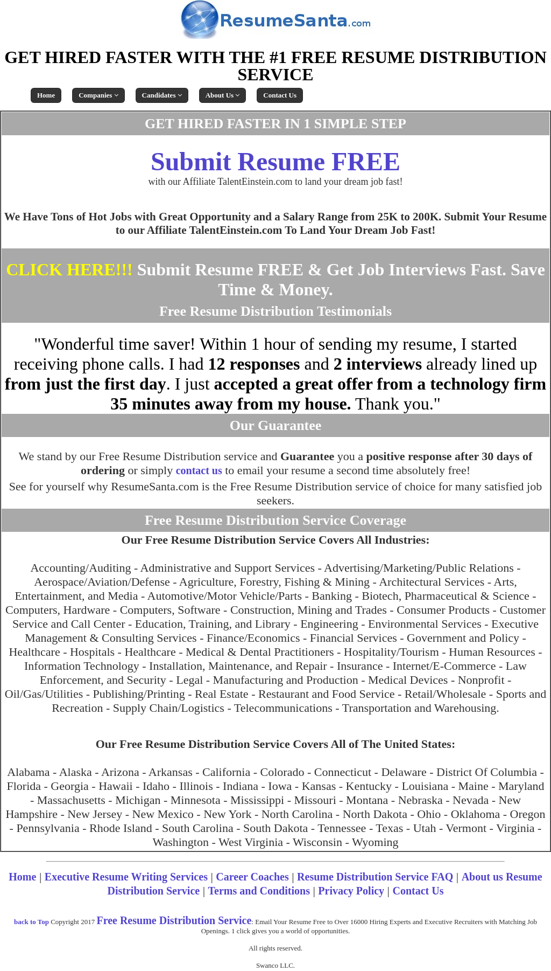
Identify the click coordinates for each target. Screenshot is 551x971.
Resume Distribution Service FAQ (375, 877)
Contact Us (279, 95)
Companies (98, 95)
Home (46, 95)
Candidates (162, 95)
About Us (223, 95)
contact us (199, 470)
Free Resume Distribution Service (173, 920)
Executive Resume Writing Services (126, 877)
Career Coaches (252, 877)
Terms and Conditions (259, 891)
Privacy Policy (351, 891)
